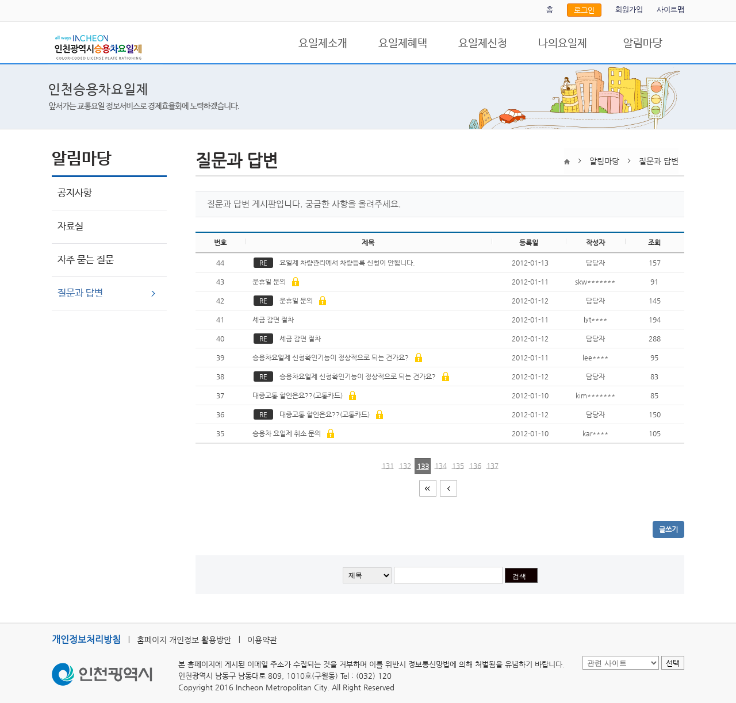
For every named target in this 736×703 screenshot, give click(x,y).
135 (458, 466)
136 (475, 466)
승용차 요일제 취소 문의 (292, 433)
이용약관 (262, 639)
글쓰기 (668, 529)
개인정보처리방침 (86, 639)
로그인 (584, 10)
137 (492, 466)
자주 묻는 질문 (85, 260)
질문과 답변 (80, 293)
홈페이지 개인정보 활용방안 (184, 639)
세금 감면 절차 (274, 320)
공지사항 (74, 193)
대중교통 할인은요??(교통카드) (303, 395)
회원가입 (629, 9)
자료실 (70, 226)
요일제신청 (482, 43)
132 (405, 466)
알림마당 (642, 43)
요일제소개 (322, 43)
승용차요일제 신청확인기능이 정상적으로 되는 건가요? (336, 358)
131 (388, 466)
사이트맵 (670, 9)
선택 (673, 663)
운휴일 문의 (275, 282)
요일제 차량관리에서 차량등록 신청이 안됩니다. (336, 263)
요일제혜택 (402, 43)
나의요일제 (562, 43)
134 (441, 466)
